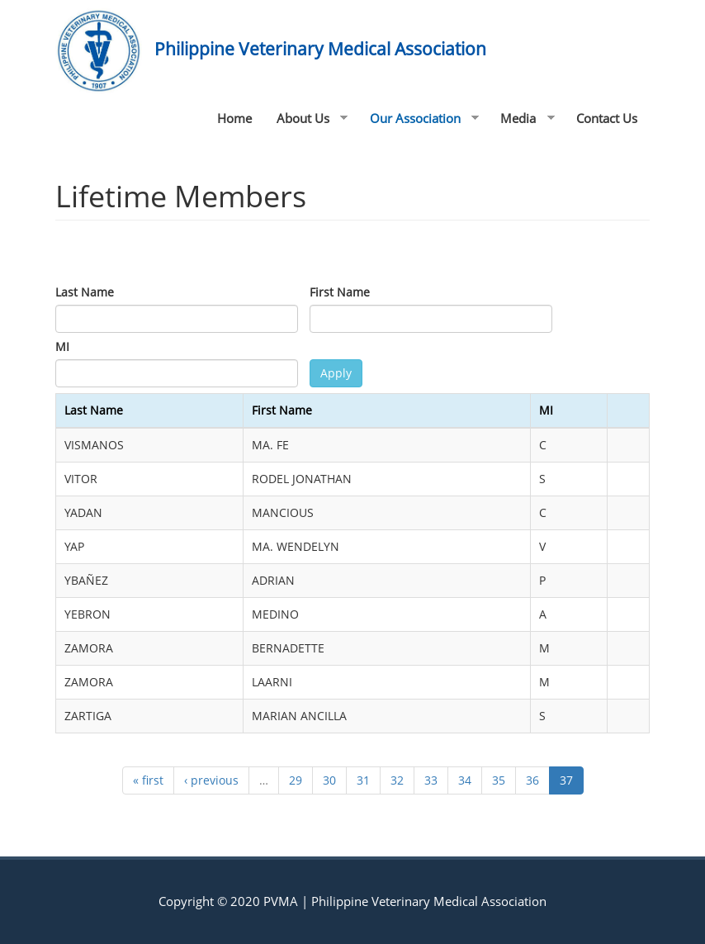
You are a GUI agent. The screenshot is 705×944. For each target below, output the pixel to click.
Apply (336, 373)
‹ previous (211, 780)
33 (431, 780)
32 (397, 780)
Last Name (84, 292)
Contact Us (606, 118)
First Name (340, 292)
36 (532, 780)
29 (295, 780)
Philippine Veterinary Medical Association (320, 48)
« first (148, 780)
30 (329, 780)
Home (234, 118)
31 (363, 780)
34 (464, 780)
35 (498, 780)
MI (62, 346)
